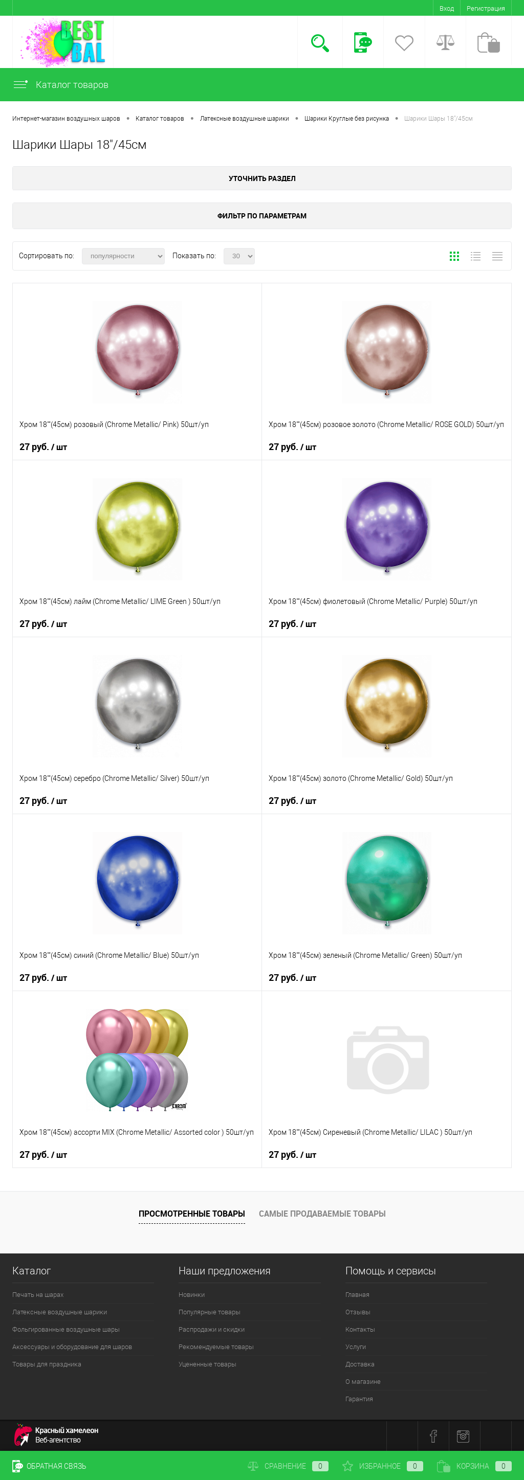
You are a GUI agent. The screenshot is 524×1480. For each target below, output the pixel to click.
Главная (357, 1294)
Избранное (382, 1466)
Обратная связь (49, 1466)
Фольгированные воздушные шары (66, 1329)
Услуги (355, 1347)
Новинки (192, 1294)
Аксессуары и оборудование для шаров (72, 1347)
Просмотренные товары (192, 1213)
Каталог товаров (60, 84)
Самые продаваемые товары (322, 1213)
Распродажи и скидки (212, 1329)
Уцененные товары (207, 1364)
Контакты (360, 1329)
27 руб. (43, 447)
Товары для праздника (46, 1364)
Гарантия (359, 1399)
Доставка (360, 1364)
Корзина (474, 1466)
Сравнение (288, 1466)
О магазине (363, 1381)
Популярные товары (210, 1312)
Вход (447, 8)
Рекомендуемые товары (216, 1347)
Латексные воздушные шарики (59, 1312)
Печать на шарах (37, 1294)
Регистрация (486, 8)
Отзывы (357, 1312)
